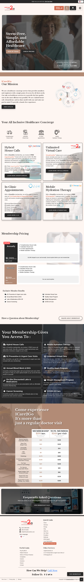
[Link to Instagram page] (46, 576)
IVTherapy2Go (51, 197)
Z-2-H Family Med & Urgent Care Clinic (54, 553)
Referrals (46, 538)
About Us (46, 532)
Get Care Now (48, 1)
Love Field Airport (48, 542)
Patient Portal (24, 553)
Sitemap (19, 580)
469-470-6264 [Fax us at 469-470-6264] (25, 531)
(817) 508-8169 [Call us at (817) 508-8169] (25, 528)
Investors (22, 562)
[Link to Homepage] (9, 8)
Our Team (46, 534)
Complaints (22, 558)
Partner (22, 564)
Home (45, 524)
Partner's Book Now (50, 544)
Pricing (45, 528)
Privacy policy (12, 580)
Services (46, 526)
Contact (22, 566)
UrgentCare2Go (10, 157)
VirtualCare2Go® (70, 580)
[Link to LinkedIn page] (51, 576)
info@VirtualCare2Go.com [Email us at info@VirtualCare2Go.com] (28, 533)
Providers (46, 536)
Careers (22, 560)
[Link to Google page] (49, 576)
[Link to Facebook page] (44, 576)
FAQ (45, 530)
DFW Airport (47, 540)
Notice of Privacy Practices (26, 556)
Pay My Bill (23, 551)
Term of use (4, 580)
